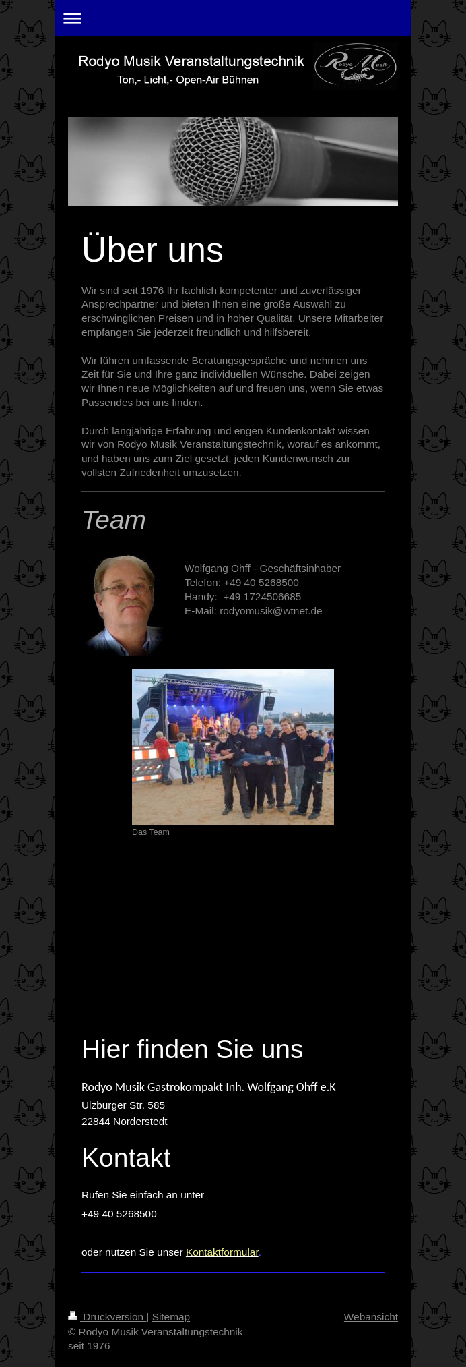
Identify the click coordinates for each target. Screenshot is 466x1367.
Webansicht (371, 1316)
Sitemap (171, 1316)
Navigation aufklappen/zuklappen (233, 17)
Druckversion (107, 1316)
